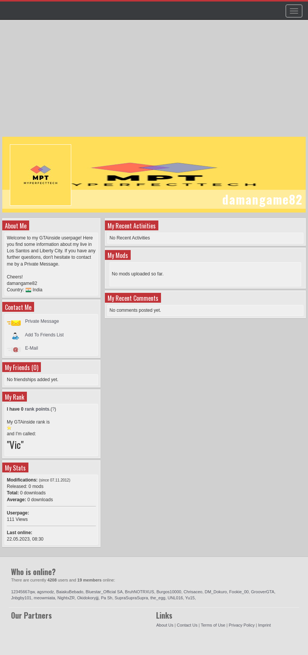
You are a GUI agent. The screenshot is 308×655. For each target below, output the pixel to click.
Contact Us (187, 625)
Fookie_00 (239, 591)
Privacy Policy (242, 625)
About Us (164, 625)
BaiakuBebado (69, 591)
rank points (37, 409)
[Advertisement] (155, 82)
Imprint (264, 625)
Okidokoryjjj (87, 598)
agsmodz (45, 591)
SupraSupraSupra (131, 598)
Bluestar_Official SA (104, 591)
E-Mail (31, 348)
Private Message (42, 321)
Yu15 (190, 598)
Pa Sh (106, 598)
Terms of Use (213, 625)
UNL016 (175, 598)
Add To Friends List (44, 334)
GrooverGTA (263, 591)
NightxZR (66, 598)
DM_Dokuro (216, 591)
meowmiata (44, 598)
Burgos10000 (168, 591)
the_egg (158, 598)
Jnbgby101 (21, 598)
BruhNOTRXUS (139, 591)
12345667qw (22, 591)
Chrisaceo (193, 591)
